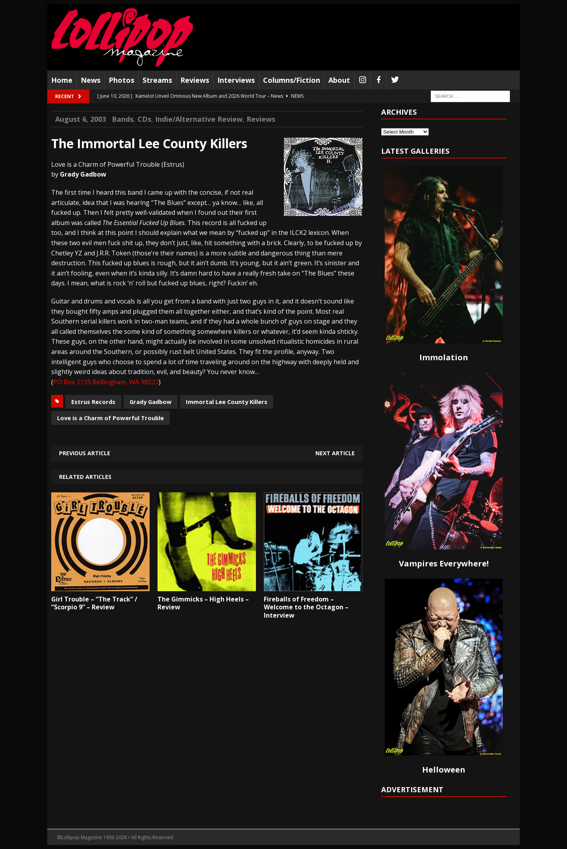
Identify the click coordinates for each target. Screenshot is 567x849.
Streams (157, 80)
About (339, 80)
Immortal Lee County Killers (226, 402)
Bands (122, 119)
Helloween (443, 769)
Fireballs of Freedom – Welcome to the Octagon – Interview (306, 607)
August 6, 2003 (80, 119)
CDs (144, 119)
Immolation (443, 357)
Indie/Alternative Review (199, 119)
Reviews (194, 80)
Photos (121, 80)
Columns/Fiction (291, 80)
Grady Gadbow (151, 402)
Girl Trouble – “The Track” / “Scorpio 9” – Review (94, 603)
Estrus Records (93, 402)
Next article (335, 453)
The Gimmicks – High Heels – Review (203, 603)
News (90, 80)
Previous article (84, 453)
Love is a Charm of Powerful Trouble (110, 418)
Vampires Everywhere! (444, 563)
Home (61, 80)
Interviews (236, 80)
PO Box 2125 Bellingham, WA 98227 (106, 382)
